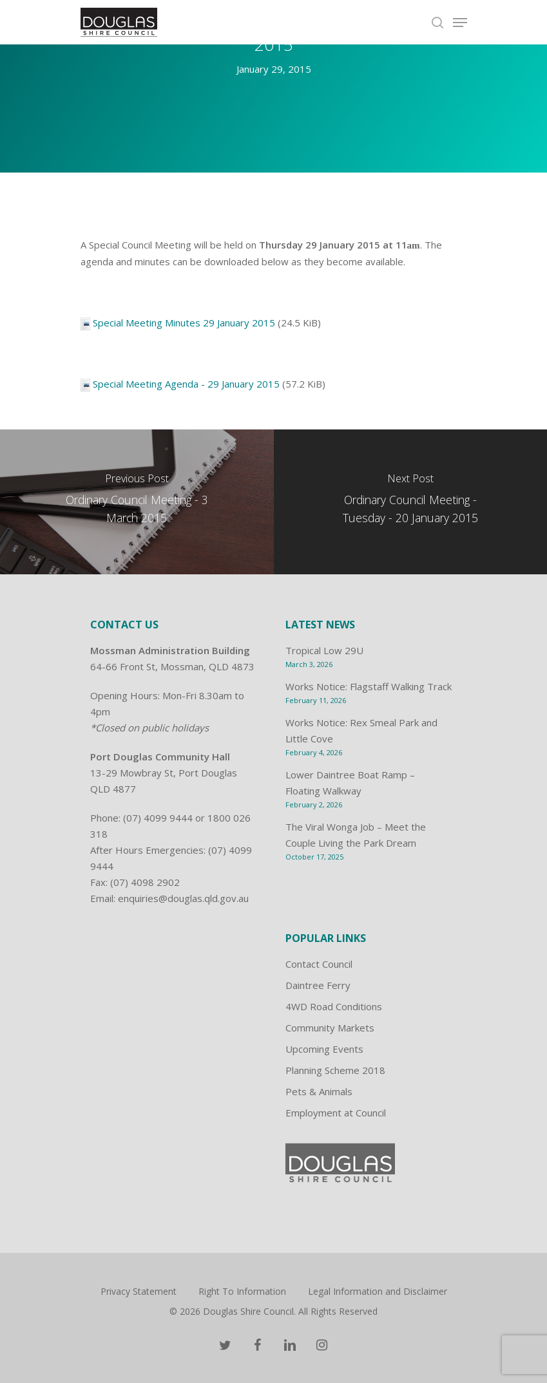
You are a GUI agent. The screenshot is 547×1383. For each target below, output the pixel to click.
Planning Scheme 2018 (335, 1070)
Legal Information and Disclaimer (377, 1291)
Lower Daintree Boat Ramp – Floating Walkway (350, 782)
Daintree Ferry (317, 985)
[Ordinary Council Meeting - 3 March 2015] (137, 501)
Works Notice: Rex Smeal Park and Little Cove (361, 730)
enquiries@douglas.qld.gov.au (183, 898)
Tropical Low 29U (324, 650)
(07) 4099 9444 (158, 817)
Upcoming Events (324, 1048)
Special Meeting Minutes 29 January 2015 (184, 322)
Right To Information (242, 1291)
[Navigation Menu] (460, 22)
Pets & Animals (318, 1091)
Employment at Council (335, 1112)
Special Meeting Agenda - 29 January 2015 (186, 383)
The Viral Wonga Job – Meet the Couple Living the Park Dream (355, 834)
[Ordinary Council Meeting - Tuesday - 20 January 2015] (411, 501)
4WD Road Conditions (333, 1006)
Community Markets (329, 1027)
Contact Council (318, 963)
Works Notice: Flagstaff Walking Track (368, 686)
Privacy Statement (139, 1291)
